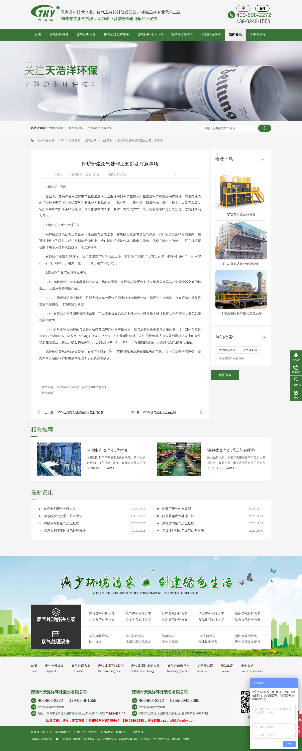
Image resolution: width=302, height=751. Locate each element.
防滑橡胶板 (109, 739)
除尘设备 (95, 641)
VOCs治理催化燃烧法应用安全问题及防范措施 (83, 412)
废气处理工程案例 (116, 34)
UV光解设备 (207, 636)
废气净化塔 (76, 128)
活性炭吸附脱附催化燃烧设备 (241, 313)
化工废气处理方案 (138, 613)
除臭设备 (168, 636)
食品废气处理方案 (211, 619)
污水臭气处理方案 (102, 619)
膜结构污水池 (180, 739)
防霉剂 (67, 739)
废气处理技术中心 (150, 34)
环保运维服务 (211, 34)
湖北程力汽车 (161, 739)
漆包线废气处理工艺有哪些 (231, 450)
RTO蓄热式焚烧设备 (241, 214)
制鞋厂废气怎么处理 (176, 508)
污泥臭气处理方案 (175, 619)
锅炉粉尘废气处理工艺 (96, 387)
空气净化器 (170, 641)
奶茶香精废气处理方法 (178, 516)
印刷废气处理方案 (248, 613)
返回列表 (225, 375)
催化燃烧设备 (98, 636)
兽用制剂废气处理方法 (107, 450)
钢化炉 (77, 739)
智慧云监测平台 (182, 34)
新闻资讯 (235, 34)
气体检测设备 (208, 641)
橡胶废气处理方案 (211, 613)
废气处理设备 (59, 34)
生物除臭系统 (56, 128)
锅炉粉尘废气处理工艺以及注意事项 (140, 140)
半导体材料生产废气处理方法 (183, 530)
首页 (38, 34)
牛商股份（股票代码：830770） (108, 732)
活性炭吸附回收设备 (99, 128)
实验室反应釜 (92, 739)
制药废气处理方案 (175, 613)
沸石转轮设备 (135, 636)
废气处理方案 (86, 34)
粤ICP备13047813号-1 (56, 732)
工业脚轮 (145, 739)
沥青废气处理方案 (248, 619)
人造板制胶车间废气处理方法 (65, 530)
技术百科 (107, 140)
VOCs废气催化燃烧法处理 (159, 412)
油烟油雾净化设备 (138, 641)
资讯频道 (75, 140)
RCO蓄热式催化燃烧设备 (241, 264)
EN (262, 8)
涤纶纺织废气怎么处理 (178, 523)
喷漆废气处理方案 (102, 613)
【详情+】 (110, 468)
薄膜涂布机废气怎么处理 (61, 523)
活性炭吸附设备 (246, 636)
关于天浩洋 (258, 34)
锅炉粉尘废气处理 (68, 387)
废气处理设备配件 (248, 641)
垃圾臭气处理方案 (138, 619)
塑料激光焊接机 (128, 739)
